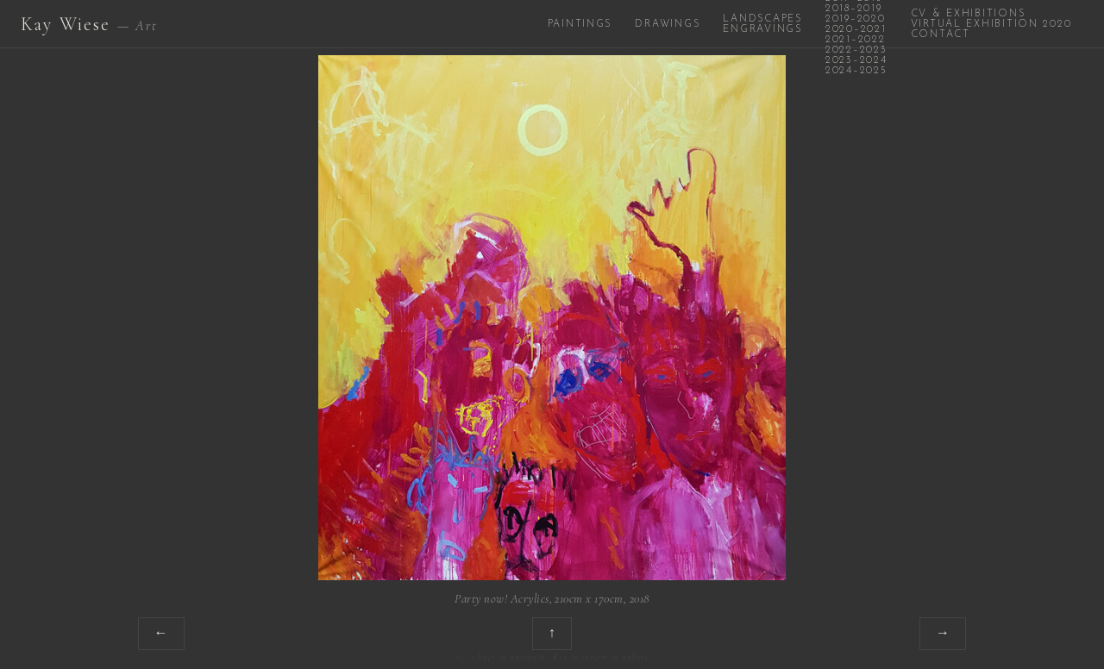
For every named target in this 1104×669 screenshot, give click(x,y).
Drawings (667, 24)
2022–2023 (856, 50)
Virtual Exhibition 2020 (991, 24)
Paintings (580, 24)
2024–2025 (856, 71)
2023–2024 (856, 60)
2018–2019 (853, 8)
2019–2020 (855, 19)
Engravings (762, 29)
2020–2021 (856, 29)
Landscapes (762, 19)
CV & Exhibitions (968, 14)
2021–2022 (855, 39)
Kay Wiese (89, 24)
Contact (940, 34)
